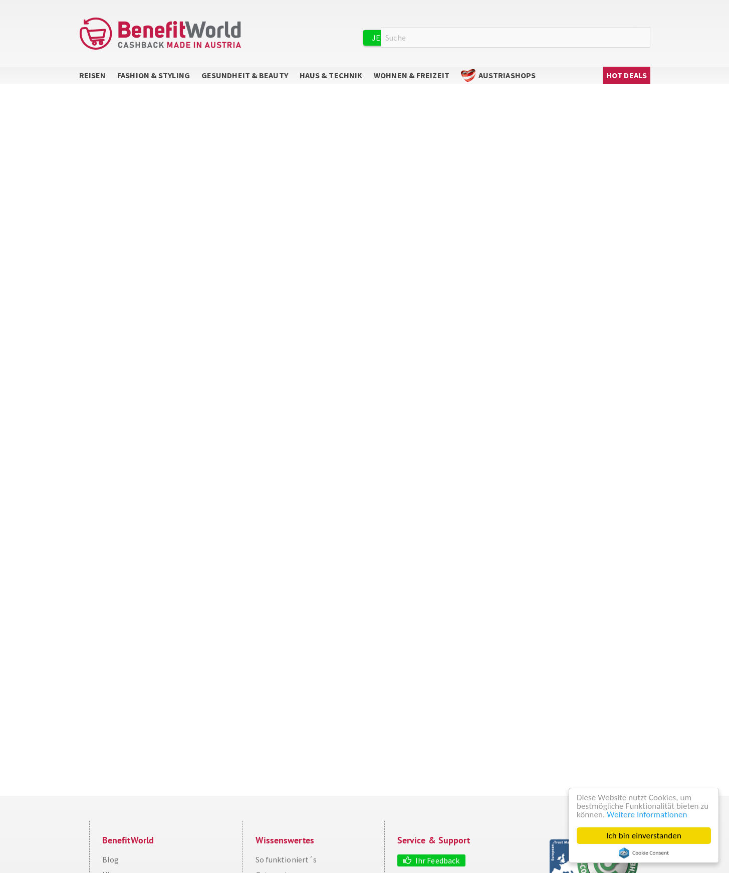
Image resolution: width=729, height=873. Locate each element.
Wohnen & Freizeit (411, 75)
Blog (110, 859)
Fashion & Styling (153, 75)
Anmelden (535, 37)
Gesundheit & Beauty (244, 75)
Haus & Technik (331, 75)
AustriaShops (507, 75)
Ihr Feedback (437, 860)
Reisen (92, 75)
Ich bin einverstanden (643, 835)
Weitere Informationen (647, 814)
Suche (644, 38)
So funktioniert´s (286, 859)
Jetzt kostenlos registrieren (433, 38)
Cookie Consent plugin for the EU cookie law (644, 852)
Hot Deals (626, 75)
